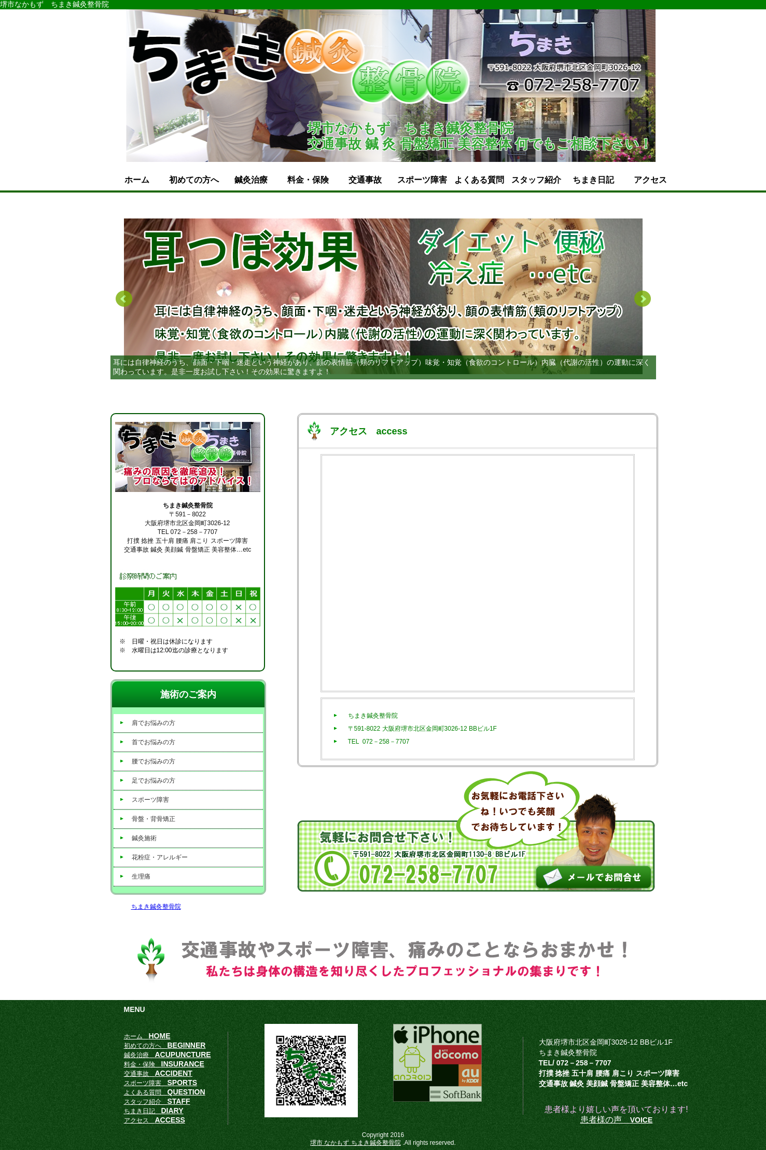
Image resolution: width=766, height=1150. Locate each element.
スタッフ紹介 (536, 179)
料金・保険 (308, 179)
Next (642, 299)
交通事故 (365, 179)
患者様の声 (616, 1119)
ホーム (136, 179)
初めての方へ (194, 179)
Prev (124, 299)
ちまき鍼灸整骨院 (156, 906)
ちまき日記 (593, 179)
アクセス (650, 179)
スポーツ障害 (422, 179)
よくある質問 (479, 179)
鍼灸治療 (251, 179)
